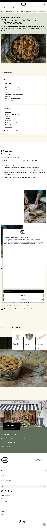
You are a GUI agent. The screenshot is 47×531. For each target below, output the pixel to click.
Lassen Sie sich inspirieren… (10, 11)
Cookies (3, 498)
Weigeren (23, 295)
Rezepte (18, 11)
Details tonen (31, 299)
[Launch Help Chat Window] (44, 524)
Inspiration (6, 480)
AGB (2, 514)
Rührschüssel (8, 112)
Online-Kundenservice (6, 446)
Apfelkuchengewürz (15, 87)
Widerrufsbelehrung (5, 501)
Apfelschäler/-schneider (10, 122)
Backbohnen (8, 120)
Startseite (2, 11)
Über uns (5, 476)
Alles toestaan (24, 291)
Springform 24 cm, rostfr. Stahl (12, 114)
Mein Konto (5, 4)
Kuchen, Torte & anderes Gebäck (26, 11)
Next (45, 328)
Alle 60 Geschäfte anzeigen (9, 428)
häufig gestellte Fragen (22, 438)
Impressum (3, 511)
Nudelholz (7, 118)
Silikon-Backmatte (9, 125)
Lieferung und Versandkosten (7, 504)
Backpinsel (7, 116)
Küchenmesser (8, 127)
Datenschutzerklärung (5, 495)
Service (4, 471)
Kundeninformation (5, 508)
